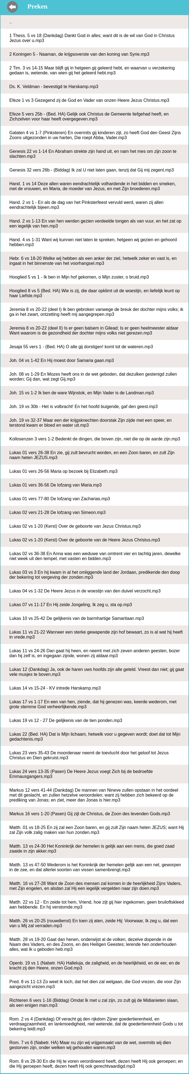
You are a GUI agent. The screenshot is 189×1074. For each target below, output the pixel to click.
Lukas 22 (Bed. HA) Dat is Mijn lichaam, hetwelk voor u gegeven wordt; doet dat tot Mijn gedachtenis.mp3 (94, 736)
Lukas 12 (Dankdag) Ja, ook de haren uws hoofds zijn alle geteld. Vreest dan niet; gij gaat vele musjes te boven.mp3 (96, 672)
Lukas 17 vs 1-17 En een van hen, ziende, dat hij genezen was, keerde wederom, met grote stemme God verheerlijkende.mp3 (92, 704)
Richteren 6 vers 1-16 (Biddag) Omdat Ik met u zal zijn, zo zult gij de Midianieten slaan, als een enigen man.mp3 (94, 1003)
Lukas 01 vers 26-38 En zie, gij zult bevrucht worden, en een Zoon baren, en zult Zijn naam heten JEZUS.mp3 (91, 455)
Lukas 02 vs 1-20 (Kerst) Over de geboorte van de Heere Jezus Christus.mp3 (84, 540)
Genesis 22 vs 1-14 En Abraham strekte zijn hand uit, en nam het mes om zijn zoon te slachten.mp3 (92, 154)
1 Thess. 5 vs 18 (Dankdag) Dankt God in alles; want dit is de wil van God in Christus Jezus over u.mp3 (92, 38)
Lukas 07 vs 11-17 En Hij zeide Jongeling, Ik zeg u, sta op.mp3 (70, 604)
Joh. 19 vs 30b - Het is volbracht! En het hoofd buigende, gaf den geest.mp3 (83, 406)
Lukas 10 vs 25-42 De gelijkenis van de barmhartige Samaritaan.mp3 (76, 618)
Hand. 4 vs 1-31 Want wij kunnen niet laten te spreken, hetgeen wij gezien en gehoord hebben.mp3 (93, 242)
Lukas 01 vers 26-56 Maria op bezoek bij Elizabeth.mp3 (63, 471)
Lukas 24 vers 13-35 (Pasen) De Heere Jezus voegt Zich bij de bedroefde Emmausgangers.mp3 (81, 774)
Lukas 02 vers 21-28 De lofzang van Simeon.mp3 (57, 512)
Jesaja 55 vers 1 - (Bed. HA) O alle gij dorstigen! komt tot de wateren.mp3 (81, 346)
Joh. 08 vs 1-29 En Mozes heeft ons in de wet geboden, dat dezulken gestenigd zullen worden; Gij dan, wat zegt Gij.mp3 (93, 376)
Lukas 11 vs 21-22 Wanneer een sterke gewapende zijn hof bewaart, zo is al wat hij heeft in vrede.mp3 (96, 634)
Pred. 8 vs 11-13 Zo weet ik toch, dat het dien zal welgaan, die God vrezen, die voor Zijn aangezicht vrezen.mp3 (95, 984)
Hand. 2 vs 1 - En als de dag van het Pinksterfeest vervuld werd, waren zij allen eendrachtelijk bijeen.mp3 (86, 205)
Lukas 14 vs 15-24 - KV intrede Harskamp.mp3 (55, 688)
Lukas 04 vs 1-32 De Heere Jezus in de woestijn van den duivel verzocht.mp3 (85, 591)
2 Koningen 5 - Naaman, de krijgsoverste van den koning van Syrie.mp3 (79, 54)
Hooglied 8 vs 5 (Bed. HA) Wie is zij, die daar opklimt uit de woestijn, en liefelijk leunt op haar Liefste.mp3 (94, 293)
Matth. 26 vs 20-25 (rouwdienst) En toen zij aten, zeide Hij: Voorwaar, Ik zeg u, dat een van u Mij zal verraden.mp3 (93, 923)
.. (10, 21)
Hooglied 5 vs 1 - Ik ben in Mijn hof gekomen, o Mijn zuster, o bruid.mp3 (79, 277)
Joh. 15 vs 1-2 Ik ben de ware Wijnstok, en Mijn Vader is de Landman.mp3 (81, 392)
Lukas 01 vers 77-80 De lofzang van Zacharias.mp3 (59, 498)
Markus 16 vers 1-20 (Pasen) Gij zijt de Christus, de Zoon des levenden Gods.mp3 (89, 813)
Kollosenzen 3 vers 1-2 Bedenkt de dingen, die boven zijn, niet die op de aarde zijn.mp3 (94, 439)
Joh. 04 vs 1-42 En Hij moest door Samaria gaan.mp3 (61, 360)
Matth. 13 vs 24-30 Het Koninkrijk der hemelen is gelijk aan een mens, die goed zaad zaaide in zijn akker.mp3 (91, 848)
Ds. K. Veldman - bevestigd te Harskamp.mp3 (53, 86)
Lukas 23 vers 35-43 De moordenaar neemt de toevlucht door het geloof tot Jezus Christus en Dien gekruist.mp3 (89, 755)
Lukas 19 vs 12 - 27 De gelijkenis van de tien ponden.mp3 (65, 720)
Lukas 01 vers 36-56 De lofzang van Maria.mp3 (55, 485)
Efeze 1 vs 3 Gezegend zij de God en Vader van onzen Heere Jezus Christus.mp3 (89, 100)
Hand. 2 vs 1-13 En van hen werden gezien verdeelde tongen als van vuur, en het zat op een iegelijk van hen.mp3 (95, 223)
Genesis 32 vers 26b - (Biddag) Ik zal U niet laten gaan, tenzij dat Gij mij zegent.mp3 (91, 170)
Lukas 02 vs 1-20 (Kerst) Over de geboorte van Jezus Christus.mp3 (75, 526)
